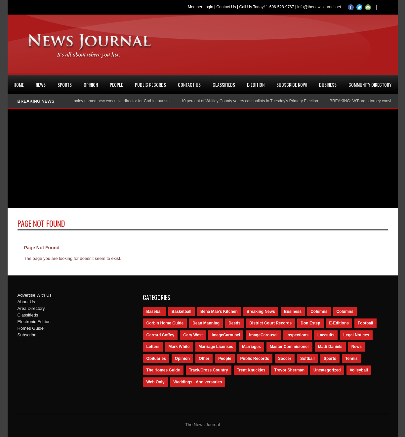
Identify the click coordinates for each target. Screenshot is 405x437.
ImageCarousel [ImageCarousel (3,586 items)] (226, 335)
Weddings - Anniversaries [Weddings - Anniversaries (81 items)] (198, 382)
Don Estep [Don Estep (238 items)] (310, 323)
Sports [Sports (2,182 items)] (330, 358)
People (116, 84)
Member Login (200, 7)
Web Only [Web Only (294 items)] (155, 382)
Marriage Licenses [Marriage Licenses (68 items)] (216, 346)
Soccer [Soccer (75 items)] (284, 358)
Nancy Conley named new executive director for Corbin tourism (115, 101)
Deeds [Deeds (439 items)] (234, 323)
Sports (65, 84)
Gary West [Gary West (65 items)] (193, 335)
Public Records (150, 84)
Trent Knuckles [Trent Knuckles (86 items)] (251, 370)
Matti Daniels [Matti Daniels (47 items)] (330, 346)
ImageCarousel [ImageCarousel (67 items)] (263, 335)
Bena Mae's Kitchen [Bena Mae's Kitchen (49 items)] (219, 311)
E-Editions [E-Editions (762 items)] (339, 323)
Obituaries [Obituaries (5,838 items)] (156, 358)
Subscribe (27, 334)
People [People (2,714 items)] (224, 358)
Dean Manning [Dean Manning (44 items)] (206, 323)
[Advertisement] (203, 158)
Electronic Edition (34, 321)
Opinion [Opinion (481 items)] (182, 358)
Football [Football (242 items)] (365, 323)
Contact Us (226, 7)
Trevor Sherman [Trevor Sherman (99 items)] (289, 370)
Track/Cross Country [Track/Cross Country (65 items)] (208, 370)
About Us (26, 301)
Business (328, 84)
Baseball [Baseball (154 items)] (154, 311)
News (41, 84)
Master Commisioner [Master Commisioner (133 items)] (289, 346)
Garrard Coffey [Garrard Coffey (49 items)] (160, 335)
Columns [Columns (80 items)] (345, 311)
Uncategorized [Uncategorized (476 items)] (327, 370)
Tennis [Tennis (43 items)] (351, 358)
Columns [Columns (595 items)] (318, 311)
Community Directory (369, 84)
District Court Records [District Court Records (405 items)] (270, 323)
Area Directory (31, 308)
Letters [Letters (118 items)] (152, 346)
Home (19, 84)
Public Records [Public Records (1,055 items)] (254, 358)
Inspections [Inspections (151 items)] (297, 335)
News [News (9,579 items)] (356, 346)
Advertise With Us (35, 295)
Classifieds (224, 84)
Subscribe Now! (291, 84)
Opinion (91, 84)
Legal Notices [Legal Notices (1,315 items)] (356, 335)
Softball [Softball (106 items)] (307, 358)
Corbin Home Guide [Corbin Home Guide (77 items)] (164, 323)
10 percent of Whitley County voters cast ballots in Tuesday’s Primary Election (251, 101)
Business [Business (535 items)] (293, 311)
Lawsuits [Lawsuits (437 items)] (325, 335)
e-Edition (255, 84)
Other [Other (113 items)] (204, 358)
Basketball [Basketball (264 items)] (181, 311)
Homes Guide (31, 328)
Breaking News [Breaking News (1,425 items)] (261, 311)
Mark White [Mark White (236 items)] (179, 346)
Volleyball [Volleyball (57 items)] (359, 370)
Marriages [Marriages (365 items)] (251, 346)
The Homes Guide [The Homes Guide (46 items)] (163, 370)
